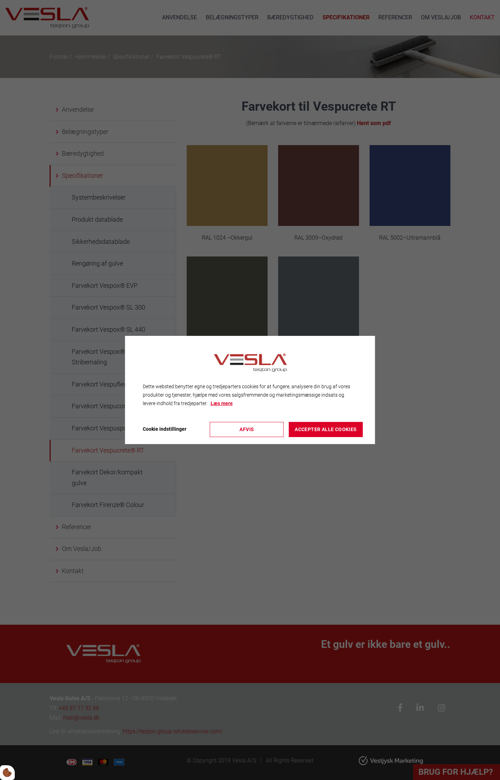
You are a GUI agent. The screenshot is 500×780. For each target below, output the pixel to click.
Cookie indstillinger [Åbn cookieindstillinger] (164, 429)
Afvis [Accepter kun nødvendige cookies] (246, 429)
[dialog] (250, 390)
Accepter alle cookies (326, 429)
